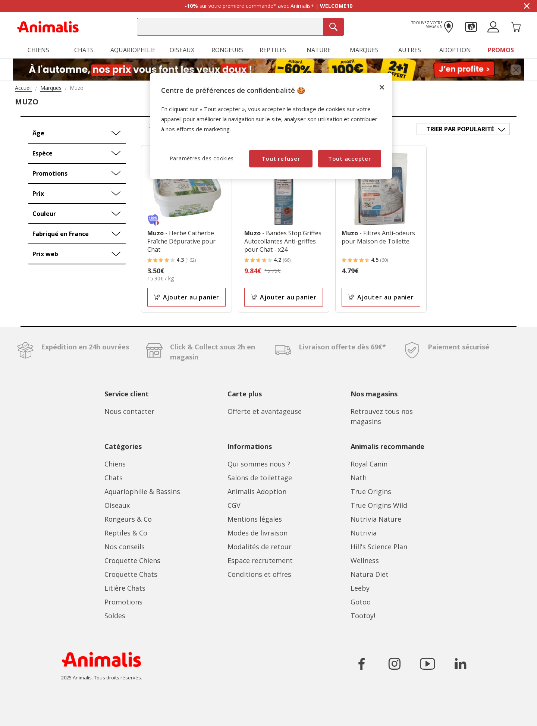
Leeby (360, 588)
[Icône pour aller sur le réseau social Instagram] (394, 663)
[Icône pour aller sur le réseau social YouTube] (427, 663)
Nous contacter (129, 411)
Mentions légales (254, 519)
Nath (359, 477)
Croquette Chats (130, 574)
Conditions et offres (259, 574)
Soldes (114, 615)
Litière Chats (124, 588)
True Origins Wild (379, 505)
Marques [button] (364, 50)
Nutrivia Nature (376, 519)
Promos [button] (501, 50)
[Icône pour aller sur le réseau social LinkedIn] (460, 663)
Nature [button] (319, 50)
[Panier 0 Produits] (516, 26)
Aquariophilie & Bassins (142, 491)
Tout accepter (349, 158)
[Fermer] (382, 87)
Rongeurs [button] (227, 50)
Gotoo (361, 601)
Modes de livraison (257, 532)
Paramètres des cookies (202, 158)
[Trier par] (463, 129)
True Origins (371, 491)
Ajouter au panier (186, 297)
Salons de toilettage (259, 477)
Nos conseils (124, 546)
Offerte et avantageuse (264, 411)
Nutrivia (364, 532)
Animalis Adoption (256, 491)
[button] (471, 26)
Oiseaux (117, 505)
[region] (271, 126)
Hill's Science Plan (379, 546)
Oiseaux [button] (182, 50)
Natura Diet (370, 574)
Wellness (365, 560)
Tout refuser (280, 158)
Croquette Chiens (132, 560)
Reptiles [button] (273, 50)
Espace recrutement (260, 560)
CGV (234, 505)
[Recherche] (333, 27)
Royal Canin (369, 463)
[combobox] (240, 27)
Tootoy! (363, 615)
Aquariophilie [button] (133, 50)
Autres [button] (409, 50)
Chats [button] (84, 50)
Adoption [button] (455, 50)
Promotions (123, 601)
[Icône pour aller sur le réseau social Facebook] (361, 663)
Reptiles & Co (125, 532)
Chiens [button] (38, 50)
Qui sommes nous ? (258, 463)
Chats (113, 477)
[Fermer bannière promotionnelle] (516, 70)
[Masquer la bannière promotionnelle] (526, 5)
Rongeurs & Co (128, 519)
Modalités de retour (259, 546)
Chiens (115, 463)
